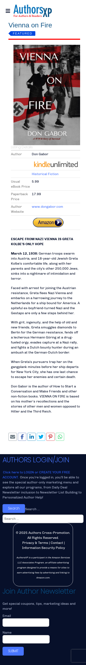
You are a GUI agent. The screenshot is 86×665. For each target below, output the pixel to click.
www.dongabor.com (47, 207)
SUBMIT (13, 651)
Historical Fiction (45, 174)
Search (14, 508)
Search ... (32, 509)
